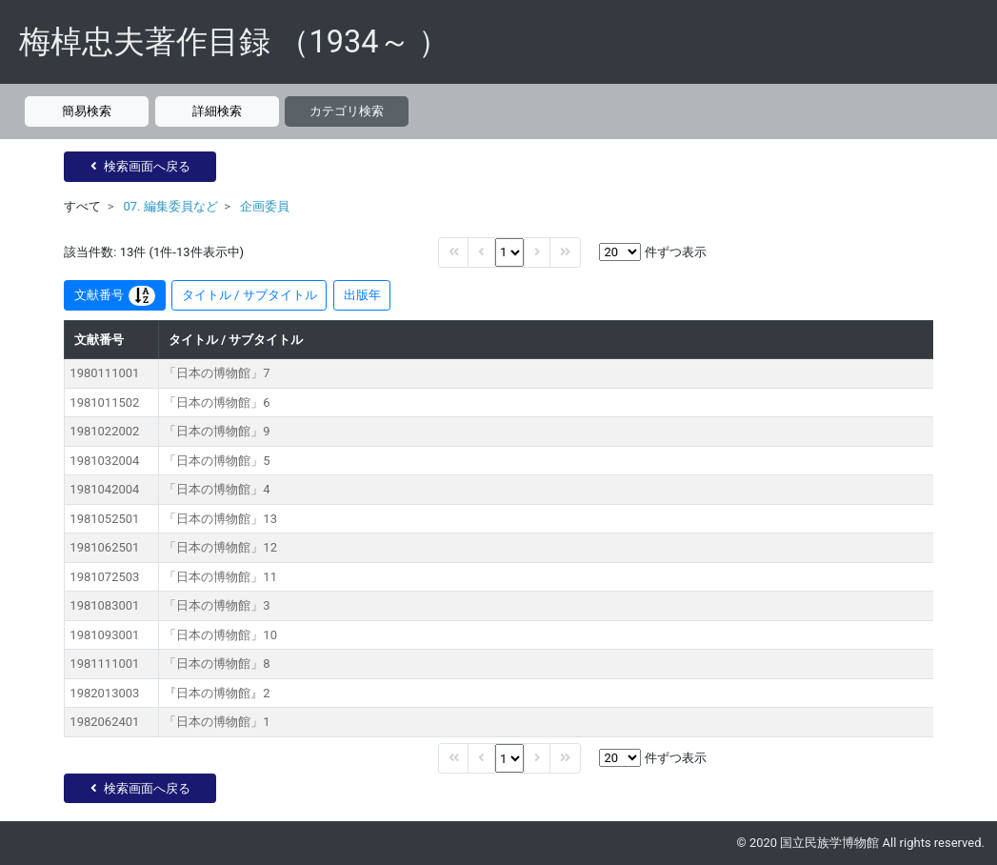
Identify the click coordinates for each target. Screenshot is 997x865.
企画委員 (264, 206)
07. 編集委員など (170, 206)
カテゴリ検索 (346, 111)
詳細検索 (217, 111)
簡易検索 (86, 111)
